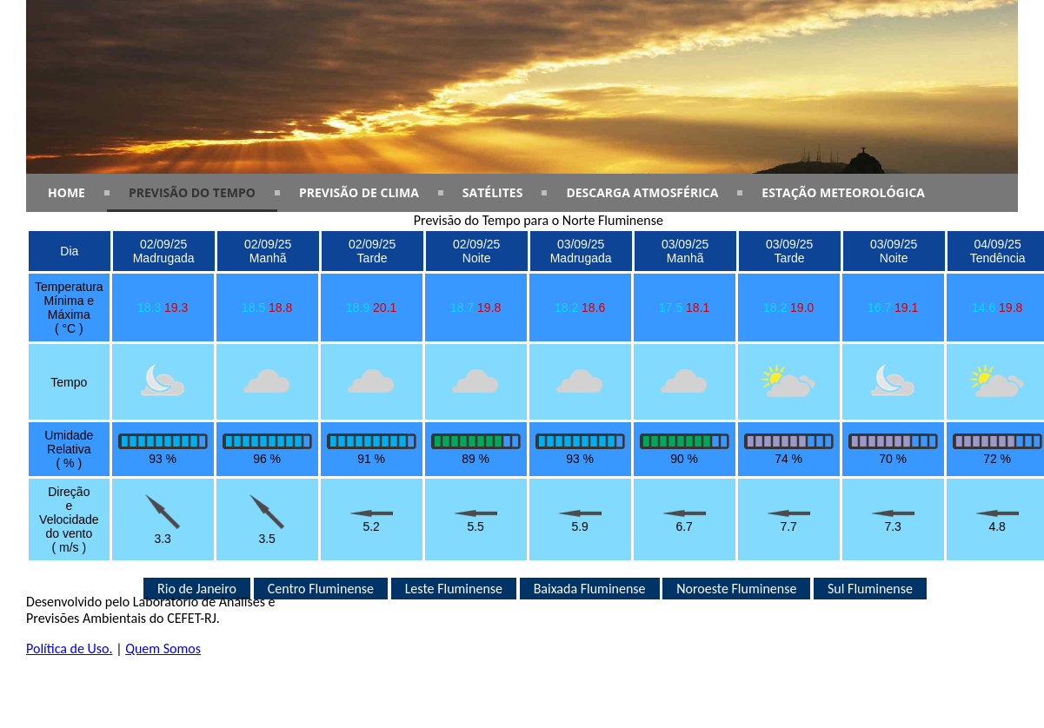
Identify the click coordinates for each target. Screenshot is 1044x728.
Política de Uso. (69, 648)
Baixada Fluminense (590, 588)
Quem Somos (163, 648)
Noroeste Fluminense (736, 588)
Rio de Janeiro (196, 588)
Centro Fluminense (321, 588)
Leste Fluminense (453, 588)
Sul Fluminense (870, 588)
